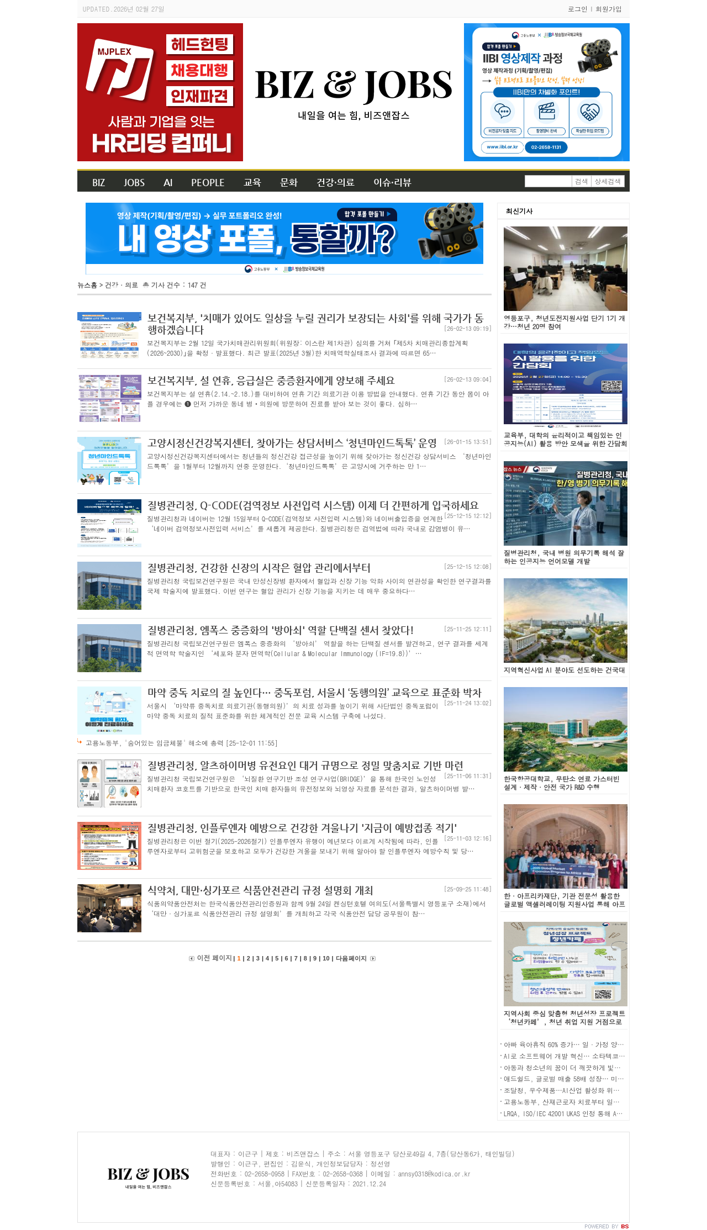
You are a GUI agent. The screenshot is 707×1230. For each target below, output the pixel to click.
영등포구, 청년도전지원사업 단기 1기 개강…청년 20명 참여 (564, 322)
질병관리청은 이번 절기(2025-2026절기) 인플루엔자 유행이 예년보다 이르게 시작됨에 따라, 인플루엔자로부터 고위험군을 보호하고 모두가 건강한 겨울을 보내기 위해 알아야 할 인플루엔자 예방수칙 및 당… (310, 846)
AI (167, 182)
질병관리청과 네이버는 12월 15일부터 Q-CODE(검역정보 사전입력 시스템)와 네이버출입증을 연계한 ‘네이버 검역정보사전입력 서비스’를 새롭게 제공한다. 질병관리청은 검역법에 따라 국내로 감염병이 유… (309, 523)
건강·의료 (335, 182)
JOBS (134, 182)
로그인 (578, 8)
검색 (581, 181)
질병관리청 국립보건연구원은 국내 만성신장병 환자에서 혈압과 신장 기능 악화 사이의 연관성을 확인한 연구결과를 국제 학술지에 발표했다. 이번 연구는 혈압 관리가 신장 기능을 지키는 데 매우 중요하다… (319, 585)
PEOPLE (208, 182)
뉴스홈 (87, 284)
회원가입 (608, 8)
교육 (252, 182)
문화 (289, 182)
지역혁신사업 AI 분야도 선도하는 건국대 (564, 669)
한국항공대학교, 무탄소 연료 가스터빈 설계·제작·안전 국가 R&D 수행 (562, 782)
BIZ (98, 182)
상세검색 (608, 181)
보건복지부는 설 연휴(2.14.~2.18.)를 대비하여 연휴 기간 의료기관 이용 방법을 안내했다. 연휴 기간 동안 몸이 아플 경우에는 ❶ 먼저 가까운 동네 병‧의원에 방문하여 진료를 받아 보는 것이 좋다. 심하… (318, 398)
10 (326, 958)
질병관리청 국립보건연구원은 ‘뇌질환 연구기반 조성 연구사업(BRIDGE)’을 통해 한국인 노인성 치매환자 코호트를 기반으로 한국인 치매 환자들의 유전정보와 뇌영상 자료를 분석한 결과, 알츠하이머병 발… (311, 783)
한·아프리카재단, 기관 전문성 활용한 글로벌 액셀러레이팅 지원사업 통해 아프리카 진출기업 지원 (564, 904)
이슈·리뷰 (392, 182)
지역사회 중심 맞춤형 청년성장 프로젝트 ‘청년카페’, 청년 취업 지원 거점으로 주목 (564, 1021)
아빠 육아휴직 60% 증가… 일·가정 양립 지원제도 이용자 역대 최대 (605, 1044)
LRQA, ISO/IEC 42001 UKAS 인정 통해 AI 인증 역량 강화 (585, 1113)
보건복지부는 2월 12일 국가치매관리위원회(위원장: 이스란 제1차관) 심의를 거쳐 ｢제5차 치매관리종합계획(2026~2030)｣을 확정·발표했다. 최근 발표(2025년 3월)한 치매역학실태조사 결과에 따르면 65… (307, 347)
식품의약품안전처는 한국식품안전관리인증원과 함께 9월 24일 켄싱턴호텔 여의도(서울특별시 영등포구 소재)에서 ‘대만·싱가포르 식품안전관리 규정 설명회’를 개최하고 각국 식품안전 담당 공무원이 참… (316, 908)
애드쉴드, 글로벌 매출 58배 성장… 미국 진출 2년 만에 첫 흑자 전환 (605, 1078)
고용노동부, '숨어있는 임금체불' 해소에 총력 (182, 742)
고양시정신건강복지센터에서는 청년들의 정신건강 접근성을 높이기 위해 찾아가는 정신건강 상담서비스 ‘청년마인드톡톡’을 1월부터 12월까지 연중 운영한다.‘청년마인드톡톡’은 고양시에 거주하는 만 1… (319, 461)
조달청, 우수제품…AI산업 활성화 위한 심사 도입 (577, 1090)
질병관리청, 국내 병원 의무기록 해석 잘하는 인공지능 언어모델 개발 (564, 557)
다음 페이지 (351, 958)
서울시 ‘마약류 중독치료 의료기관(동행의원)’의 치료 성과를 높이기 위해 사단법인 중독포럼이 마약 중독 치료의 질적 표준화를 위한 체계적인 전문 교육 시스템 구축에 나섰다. (293, 710)
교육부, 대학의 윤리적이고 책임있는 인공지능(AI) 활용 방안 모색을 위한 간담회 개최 (565, 443)
